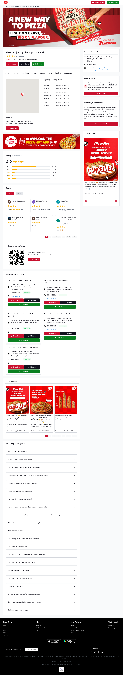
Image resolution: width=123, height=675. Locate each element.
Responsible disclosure (77, 630)
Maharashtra (15, 6)
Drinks (4, 632)
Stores (6, 6)
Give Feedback (31, 650)
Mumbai (24, 6)
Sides (4, 630)
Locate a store (112, 625)
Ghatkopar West (35, 6)
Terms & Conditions (76, 628)
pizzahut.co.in (15, 296)
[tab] (9, 73)
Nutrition (38, 630)
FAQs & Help (74, 632)
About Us (38, 625)
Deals (4, 625)
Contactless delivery (41, 628)
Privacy (73, 625)
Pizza (4, 628)
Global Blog (111, 628)
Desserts (5, 635)
